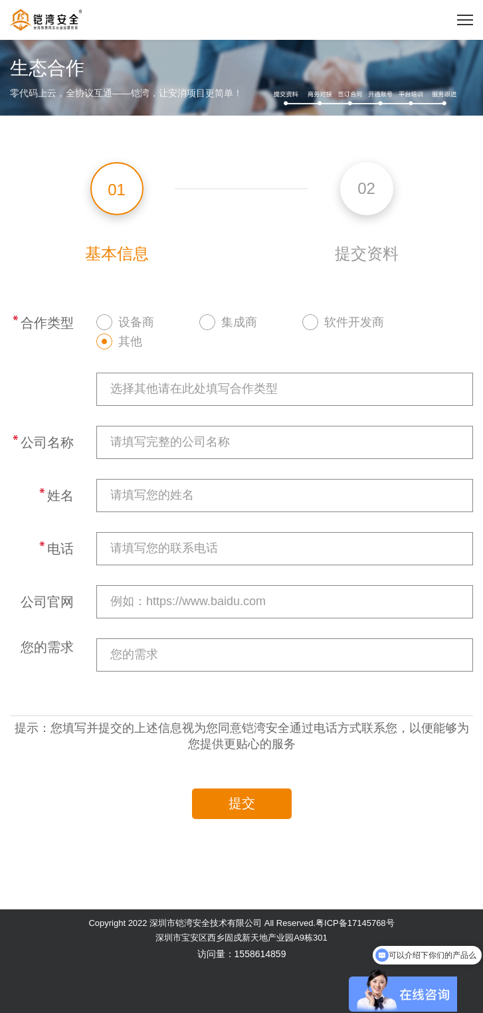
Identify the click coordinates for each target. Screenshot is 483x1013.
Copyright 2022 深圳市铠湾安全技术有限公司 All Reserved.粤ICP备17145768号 (241, 923)
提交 (242, 803)
